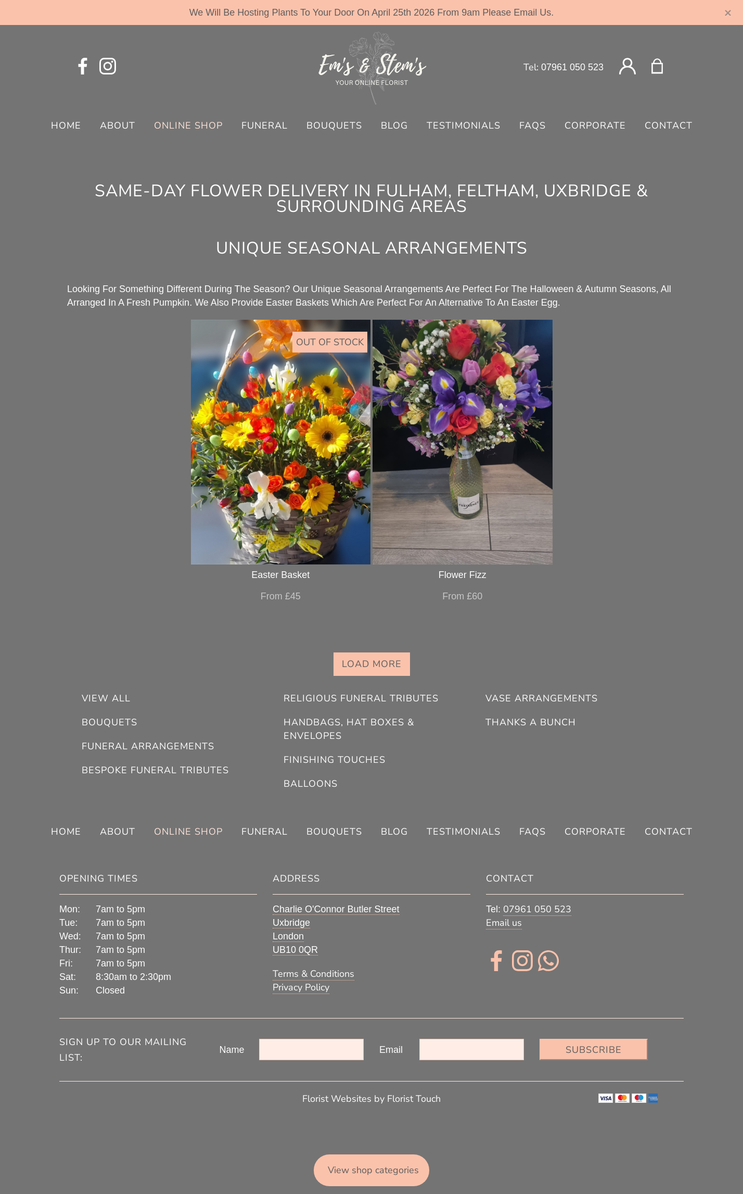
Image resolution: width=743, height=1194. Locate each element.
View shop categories (373, 1170)
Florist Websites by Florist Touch (371, 1098)
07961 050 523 (572, 67)
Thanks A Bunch (530, 722)
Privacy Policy (301, 987)
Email (391, 1050)
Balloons (311, 783)
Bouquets (109, 722)
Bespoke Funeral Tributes (155, 770)
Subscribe (594, 1050)
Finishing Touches (335, 759)
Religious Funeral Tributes (361, 698)
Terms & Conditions (313, 973)
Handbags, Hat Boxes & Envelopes (349, 729)
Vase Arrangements (541, 698)
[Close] (728, 13)
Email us (504, 922)
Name (232, 1050)
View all (106, 698)
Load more (372, 664)
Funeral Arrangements (148, 746)
